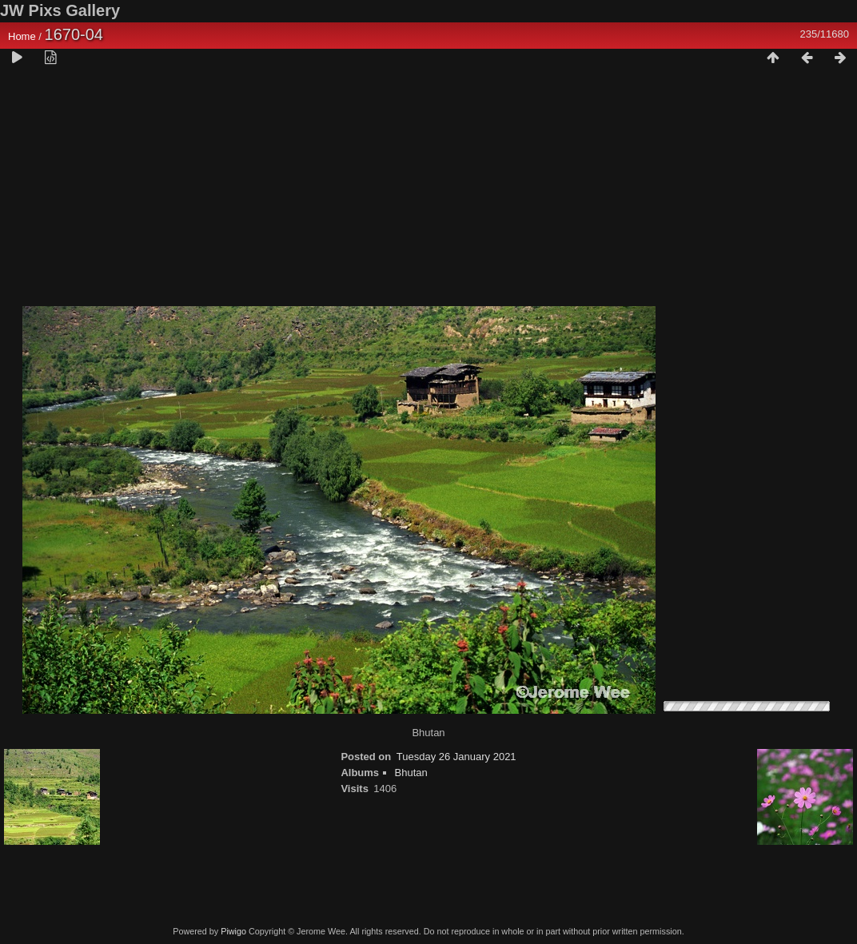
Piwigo (233, 931)
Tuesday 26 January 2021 (456, 757)
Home (22, 36)
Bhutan (411, 773)
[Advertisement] (428, 193)
